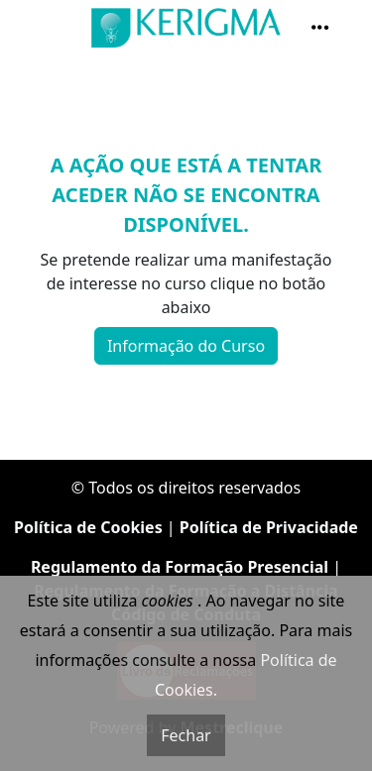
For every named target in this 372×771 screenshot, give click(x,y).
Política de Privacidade (269, 527)
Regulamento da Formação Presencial (179, 567)
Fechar (185, 735)
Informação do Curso (186, 346)
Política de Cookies (88, 527)
